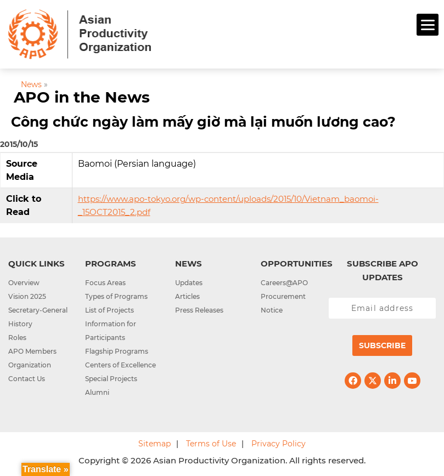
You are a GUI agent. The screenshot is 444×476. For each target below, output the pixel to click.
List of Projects (109, 310)
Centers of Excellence (120, 365)
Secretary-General (38, 310)
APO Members (32, 351)
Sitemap (154, 444)
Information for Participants (110, 331)
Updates (189, 283)
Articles (187, 296)
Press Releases (199, 310)
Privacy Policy (278, 444)
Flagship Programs (116, 351)
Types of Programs (116, 296)
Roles (17, 337)
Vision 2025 (27, 296)
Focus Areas (105, 283)
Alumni (97, 392)
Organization (29, 365)
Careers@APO (284, 283)
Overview (24, 283)
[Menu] (428, 25)
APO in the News (82, 97)
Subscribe (382, 345)
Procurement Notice (283, 303)
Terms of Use (211, 444)
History (20, 324)
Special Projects (111, 379)
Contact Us (26, 379)
